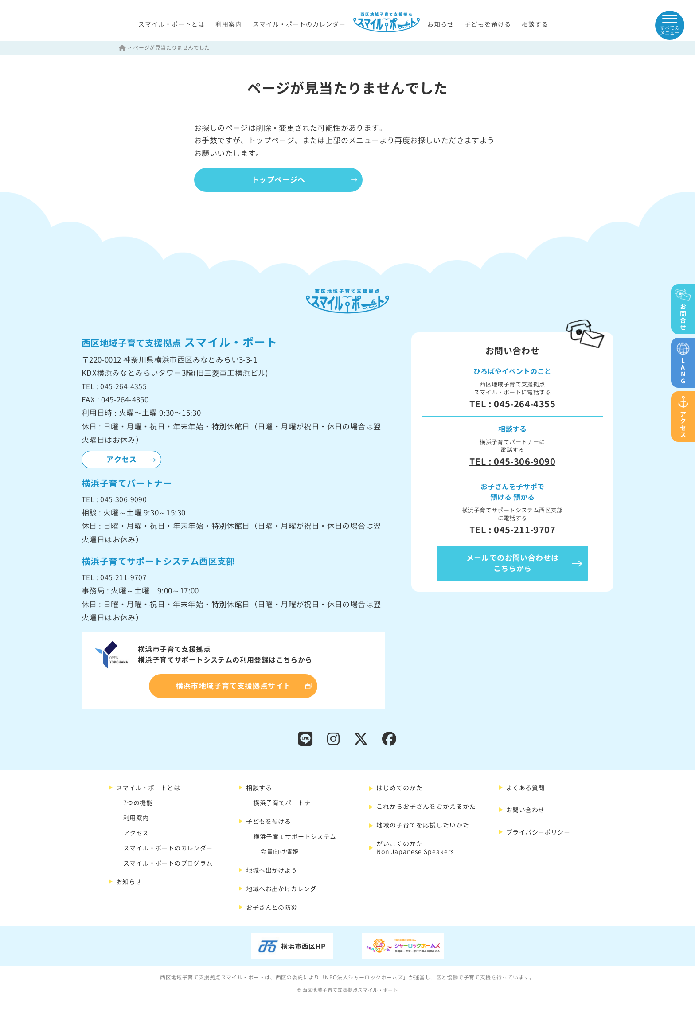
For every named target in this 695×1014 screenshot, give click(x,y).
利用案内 (228, 24)
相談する (535, 24)
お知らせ (440, 24)
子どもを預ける (488, 24)
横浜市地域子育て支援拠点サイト (233, 686)
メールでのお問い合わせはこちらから (512, 563)
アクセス (121, 459)
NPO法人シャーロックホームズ (364, 977)
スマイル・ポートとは (171, 24)
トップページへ (278, 180)
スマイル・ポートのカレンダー (299, 24)
